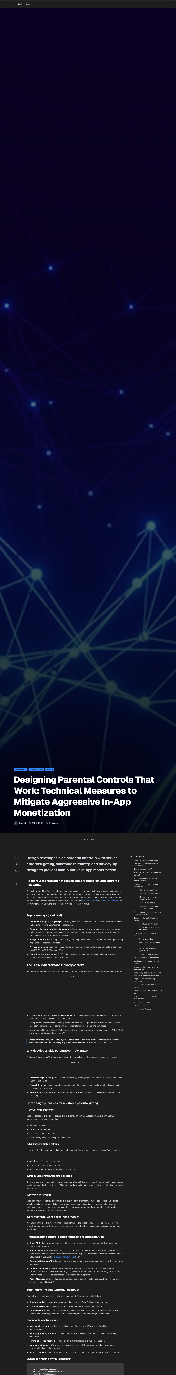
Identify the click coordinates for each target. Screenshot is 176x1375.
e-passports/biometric (64, 1262)
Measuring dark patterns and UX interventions (146, 1054)
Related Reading (144, 1096)
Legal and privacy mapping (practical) (144, 1066)
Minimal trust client (145, 1026)
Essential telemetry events (148, 1010)
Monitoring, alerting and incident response (146, 1049)
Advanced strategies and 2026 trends (146, 1072)
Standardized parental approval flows (147, 1036)
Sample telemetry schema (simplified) (148, 1015)
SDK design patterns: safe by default (145, 1021)
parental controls (90, 905)
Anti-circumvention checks (149, 1041)
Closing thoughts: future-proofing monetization (147, 1084)
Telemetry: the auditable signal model (146, 1005)
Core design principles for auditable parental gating (148, 972)
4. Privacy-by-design (146, 989)
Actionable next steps (142, 1089)
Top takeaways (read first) (144, 955)
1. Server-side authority (147, 977)
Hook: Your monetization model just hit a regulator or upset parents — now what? (148, 949)
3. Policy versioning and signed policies (147, 984)
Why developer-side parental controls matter (145, 966)
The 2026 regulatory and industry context (147, 960)
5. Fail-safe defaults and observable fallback (148, 994)
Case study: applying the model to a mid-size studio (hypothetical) (147, 1060)
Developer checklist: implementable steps (148, 1078)
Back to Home (22, 4)
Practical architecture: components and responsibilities (147, 1000)
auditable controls (110, 905)
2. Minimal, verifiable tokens (149, 980)
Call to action (139, 1092)
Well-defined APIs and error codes (149, 1030)
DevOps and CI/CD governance (146, 1044)
